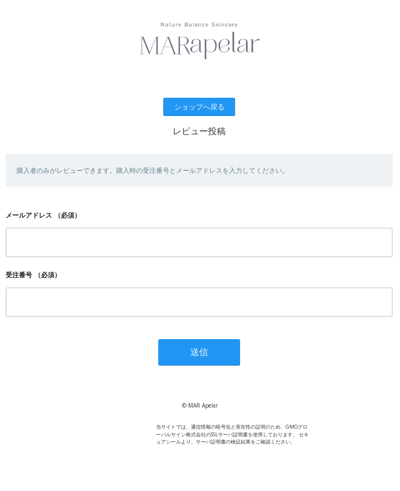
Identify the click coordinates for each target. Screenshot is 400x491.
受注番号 (19, 274)
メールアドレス (29, 215)
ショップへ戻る (199, 107)
